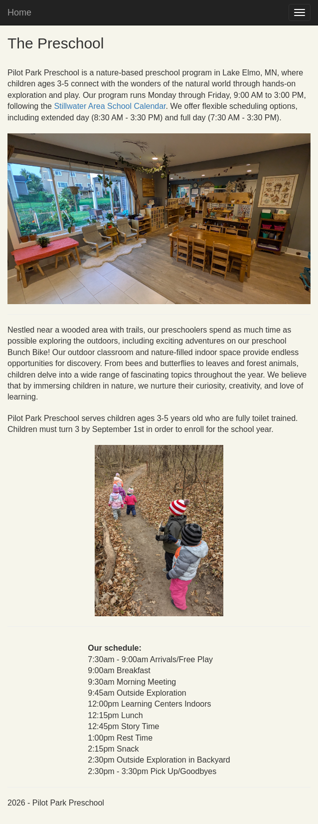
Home (19, 12)
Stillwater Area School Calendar (109, 106)
